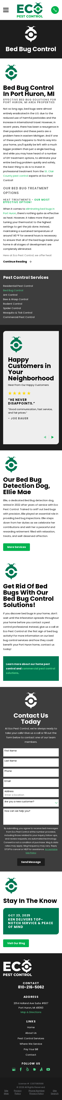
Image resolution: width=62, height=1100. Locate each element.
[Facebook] (20, 1069)
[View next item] (52, 437)
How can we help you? (17, 811)
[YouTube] (48, 1069)
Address (9, 791)
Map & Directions (31, 1012)
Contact (31, 1054)
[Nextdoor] (34, 1069)
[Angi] (41, 1069)
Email (7, 781)
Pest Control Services (31, 1038)
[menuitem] (31, 286)
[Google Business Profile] (14, 1069)
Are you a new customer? (19, 801)
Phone (8, 771)
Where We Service (31, 1044)
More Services (16, 547)
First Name (10, 750)
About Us (31, 1033)
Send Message (31, 862)
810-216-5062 (31, 987)
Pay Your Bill (31, 1049)
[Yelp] (27, 1069)
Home (31, 1027)
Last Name (10, 760)
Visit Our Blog (16, 943)
